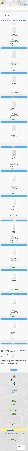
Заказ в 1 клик (14, 72)
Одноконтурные (9, 20)
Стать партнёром (14, 423)
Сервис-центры (14, 413)
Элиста (22, 1)
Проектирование (14, 400)
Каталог (14, 369)
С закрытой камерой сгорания (22, 20)
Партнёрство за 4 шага (14, 422)
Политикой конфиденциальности (19, 449)
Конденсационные (14, 409)
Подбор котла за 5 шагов (14, 410)
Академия (14, 424)
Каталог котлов (14, 404)
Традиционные (14, 405)
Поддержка (14, 401)
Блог (14, 402)
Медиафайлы (14, 399)
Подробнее (16, 43)
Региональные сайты (14, 440)
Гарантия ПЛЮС (14, 414)
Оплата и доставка (14, 415)
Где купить (13, 412)
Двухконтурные (15, 20)
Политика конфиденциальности (14, 441)
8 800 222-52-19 (23, 2)
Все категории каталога (14, 439)
